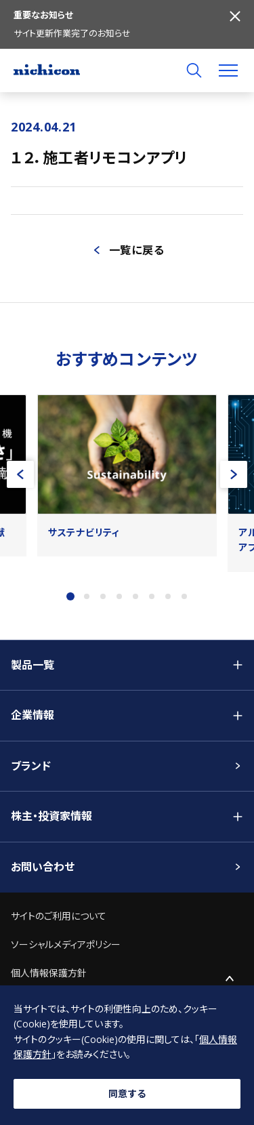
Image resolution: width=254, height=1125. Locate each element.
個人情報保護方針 (49, 972)
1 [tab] (70, 596)
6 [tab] (151, 596)
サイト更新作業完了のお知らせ (72, 33)
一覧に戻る (137, 250)
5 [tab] (135, 596)
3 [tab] (103, 596)
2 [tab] (86, 596)
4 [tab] (119, 596)
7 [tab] (168, 596)
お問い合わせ (43, 866)
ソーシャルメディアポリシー (66, 944)
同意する (127, 1093)
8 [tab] (184, 596)
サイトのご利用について (58, 915)
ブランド (31, 765)
